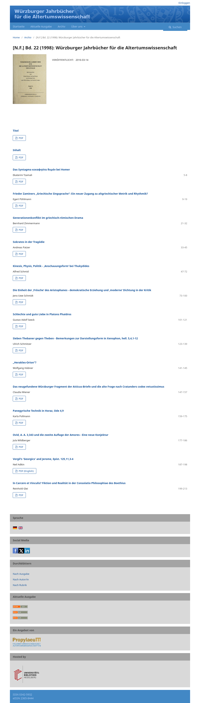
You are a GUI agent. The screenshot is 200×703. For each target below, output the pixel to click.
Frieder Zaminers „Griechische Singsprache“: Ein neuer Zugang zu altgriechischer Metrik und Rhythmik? (80, 193)
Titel (16, 130)
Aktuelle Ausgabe (41, 26)
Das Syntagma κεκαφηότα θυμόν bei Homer (41, 169)
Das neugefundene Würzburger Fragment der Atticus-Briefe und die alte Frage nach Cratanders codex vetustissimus (88, 386)
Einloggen (184, 2)
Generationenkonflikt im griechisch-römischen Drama (48, 218)
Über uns (77, 26)
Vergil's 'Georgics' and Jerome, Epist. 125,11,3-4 (43, 459)
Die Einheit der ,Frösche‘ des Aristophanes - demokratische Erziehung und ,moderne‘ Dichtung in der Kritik (82, 290)
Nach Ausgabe (21, 573)
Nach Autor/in (21, 579)
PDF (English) (26, 471)
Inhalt (17, 150)
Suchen (177, 27)
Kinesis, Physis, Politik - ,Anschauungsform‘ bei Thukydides (51, 266)
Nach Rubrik (20, 585)
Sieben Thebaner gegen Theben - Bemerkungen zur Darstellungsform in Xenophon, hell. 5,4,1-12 (75, 338)
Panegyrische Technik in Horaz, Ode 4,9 (38, 410)
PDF (20, 138)
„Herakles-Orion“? (24, 362)
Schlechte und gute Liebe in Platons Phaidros (42, 314)
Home (16, 37)
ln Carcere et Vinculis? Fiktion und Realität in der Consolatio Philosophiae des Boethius (69, 483)
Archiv (61, 26)
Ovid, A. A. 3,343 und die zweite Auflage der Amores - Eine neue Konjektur (60, 435)
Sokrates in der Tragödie (28, 242)
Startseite (19, 26)
